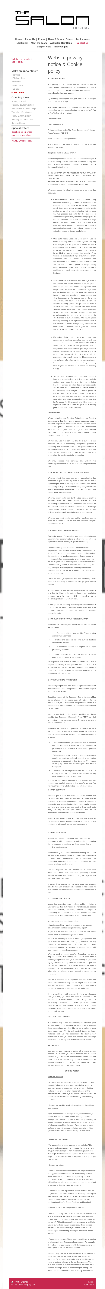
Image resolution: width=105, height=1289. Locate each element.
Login (91, 1282)
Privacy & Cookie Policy (21, 141)
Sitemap (24, 1282)
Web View (89, 1285)
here (18, 132)
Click (13, 132)
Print (15, 1282)
